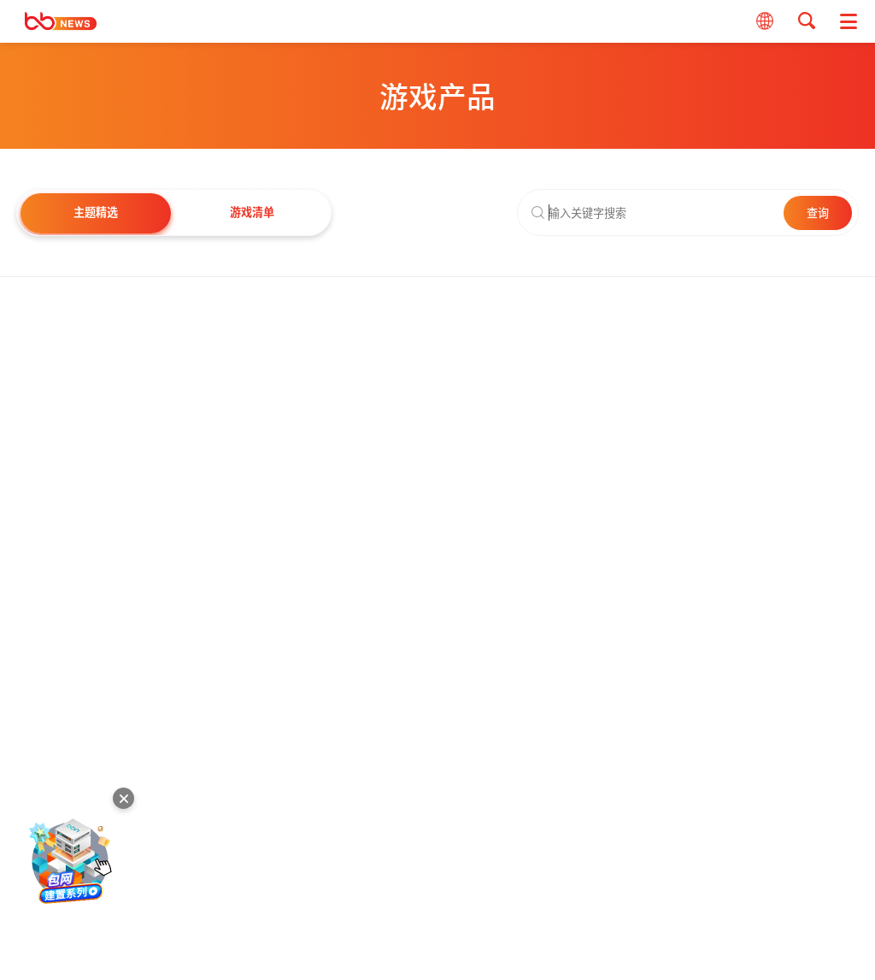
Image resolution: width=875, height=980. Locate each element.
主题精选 (95, 212)
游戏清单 (252, 212)
